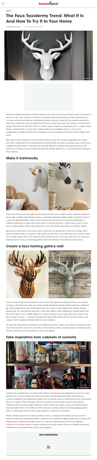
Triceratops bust (80, 217)
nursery (38, 217)
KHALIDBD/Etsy (87, 78)
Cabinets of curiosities (15, 424)
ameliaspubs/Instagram (83, 387)
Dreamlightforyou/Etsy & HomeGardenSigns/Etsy (75, 296)
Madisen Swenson (14, 27)
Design (8, 11)
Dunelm (87, 208)
